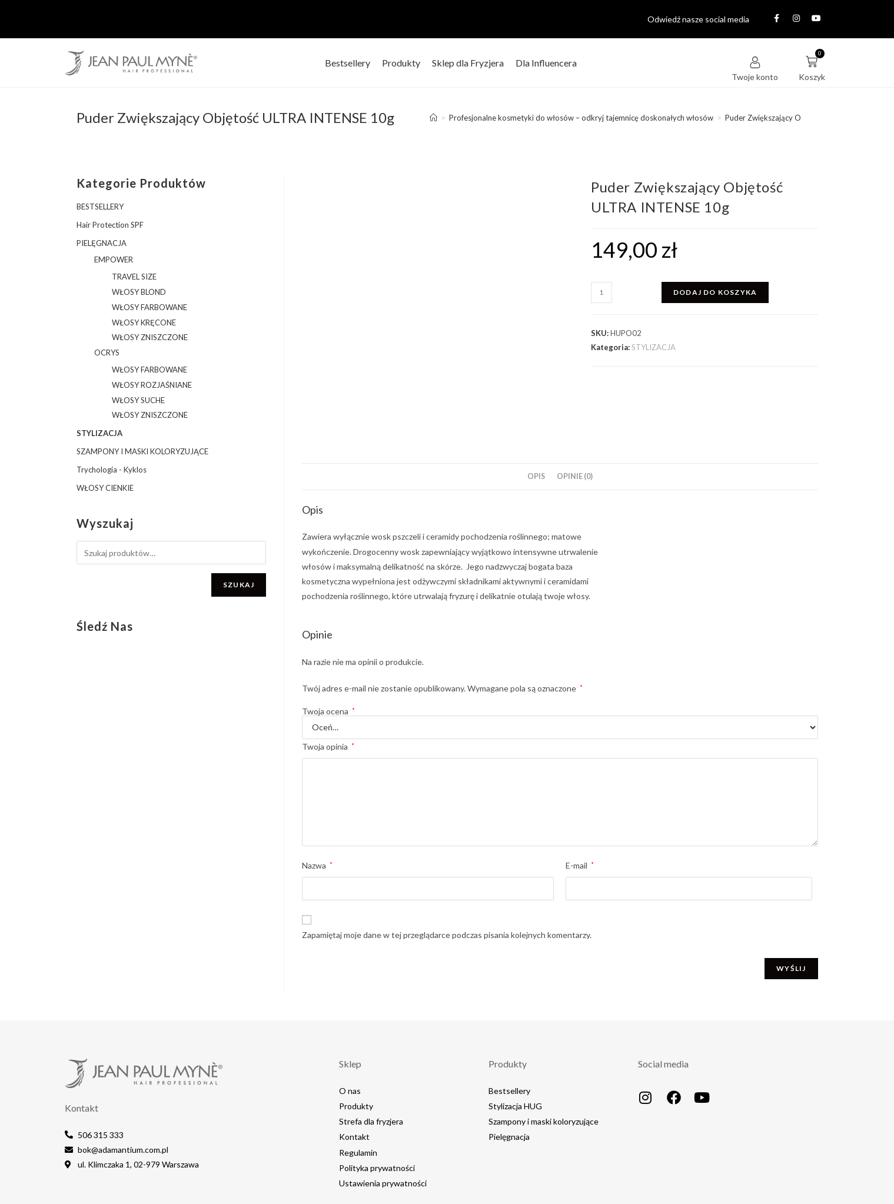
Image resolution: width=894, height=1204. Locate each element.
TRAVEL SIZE (134, 276)
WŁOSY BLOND (139, 292)
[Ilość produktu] (601, 292)
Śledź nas (105, 626)
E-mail (580, 808)
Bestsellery (347, 62)
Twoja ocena (328, 654)
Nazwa (317, 808)
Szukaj (238, 584)
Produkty (401, 62)
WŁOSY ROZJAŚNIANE (152, 385)
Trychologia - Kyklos (112, 469)
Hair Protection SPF (110, 225)
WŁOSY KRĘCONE (144, 322)
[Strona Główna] (433, 117)
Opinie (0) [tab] (575, 418)
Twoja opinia (328, 689)
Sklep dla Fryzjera (468, 62)
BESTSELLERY (100, 206)
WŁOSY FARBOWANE (149, 307)
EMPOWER (113, 259)
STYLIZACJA (654, 347)
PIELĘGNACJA (102, 243)
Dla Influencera (546, 62)
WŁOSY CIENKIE (105, 488)
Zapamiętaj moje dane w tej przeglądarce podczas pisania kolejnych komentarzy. (446, 877)
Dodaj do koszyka (715, 292)
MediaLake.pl (759, 1185)
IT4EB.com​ (809, 1185)
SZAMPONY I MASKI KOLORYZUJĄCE (142, 451)
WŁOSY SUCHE (138, 400)
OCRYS (106, 352)
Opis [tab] (536, 418)
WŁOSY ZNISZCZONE (150, 337)
